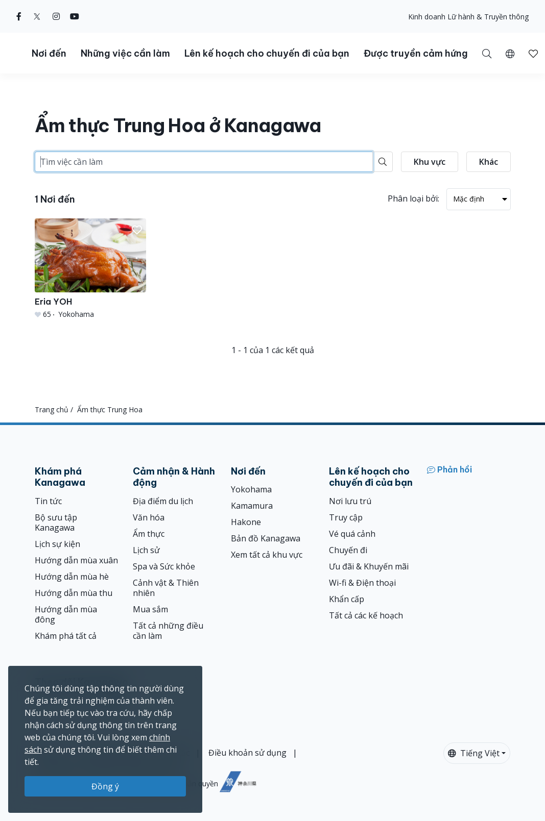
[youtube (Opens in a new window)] (74, 16)
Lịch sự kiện (57, 544)
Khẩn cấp (346, 599)
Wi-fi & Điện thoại (362, 582)
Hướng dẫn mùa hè (72, 576)
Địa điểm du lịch (163, 501)
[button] (510, 53)
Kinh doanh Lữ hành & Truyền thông (468, 16)
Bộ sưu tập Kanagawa (56, 522)
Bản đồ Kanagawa (265, 538)
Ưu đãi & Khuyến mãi (369, 566)
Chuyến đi (348, 550)
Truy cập (346, 517)
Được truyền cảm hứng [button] (416, 53)
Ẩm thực (148, 533)
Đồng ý (105, 786)
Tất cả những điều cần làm (168, 630)
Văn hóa (148, 517)
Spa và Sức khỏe (164, 566)
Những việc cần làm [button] (125, 53)
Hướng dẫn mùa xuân (76, 560)
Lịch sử (146, 550)
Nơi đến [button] (49, 53)
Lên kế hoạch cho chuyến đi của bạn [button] (266, 53)
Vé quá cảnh (352, 533)
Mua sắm (150, 609)
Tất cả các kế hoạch (366, 615)
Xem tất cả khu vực (266, 554)
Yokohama (251, 489)
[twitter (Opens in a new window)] (37, 16)
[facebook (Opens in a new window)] (18, 16)
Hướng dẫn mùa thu (73, 593)
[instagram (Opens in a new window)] (56, 16)
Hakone (246, 522)
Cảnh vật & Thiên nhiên (166, 588)
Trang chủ (51, 409)
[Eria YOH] (90, 268)
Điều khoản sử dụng (247, 752)
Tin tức (48, 501)
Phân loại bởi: (413, 198)
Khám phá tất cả (66, 635)
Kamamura (252, 505)
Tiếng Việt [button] (474, 753)
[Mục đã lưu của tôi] (533, 53)
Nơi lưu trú (350, 501)
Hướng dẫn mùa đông (66, 614)
